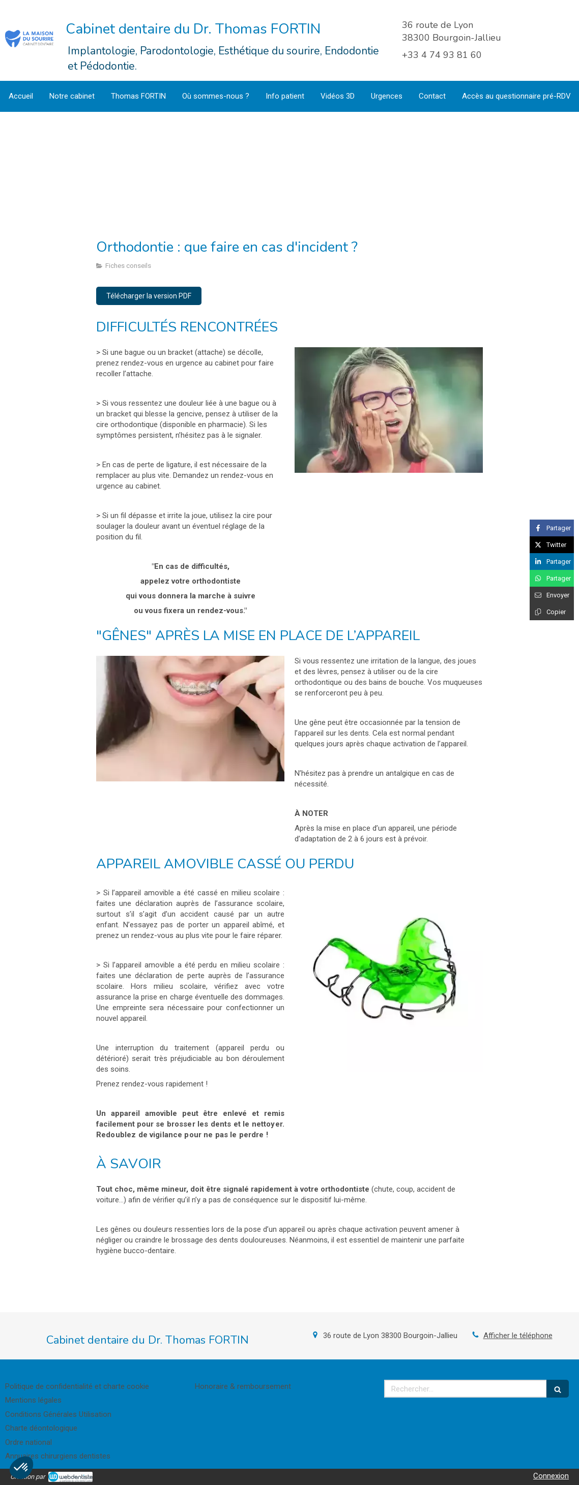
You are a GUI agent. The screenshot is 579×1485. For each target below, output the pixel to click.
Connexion (551, 1475)
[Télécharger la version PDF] (148, 296)
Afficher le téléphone (518, 1335)
